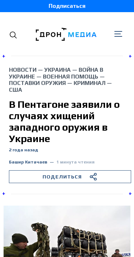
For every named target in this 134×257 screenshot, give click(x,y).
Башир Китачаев (28, 162)
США (15, 89)
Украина (57, 69)
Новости (22, 69)
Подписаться (67, 5)
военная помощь (70, 76)
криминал (89, 83)
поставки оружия (37, 83)
